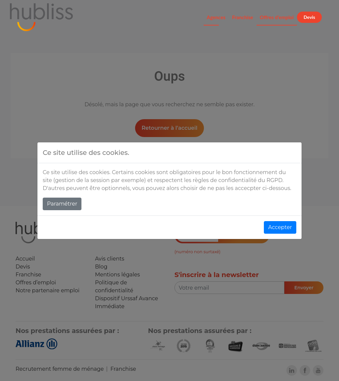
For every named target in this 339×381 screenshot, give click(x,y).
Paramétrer (62, 204)
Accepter (280, 227)
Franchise (242, 17)
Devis (309, 17)
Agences (216, 17)
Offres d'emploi (277, 17)
